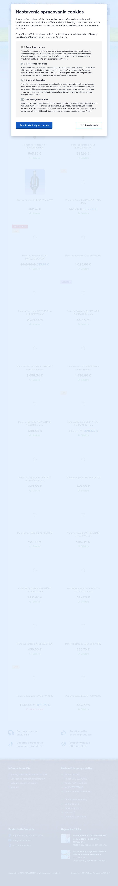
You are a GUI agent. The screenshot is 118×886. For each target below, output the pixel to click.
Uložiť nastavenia (89, 125)
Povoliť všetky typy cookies (34, 125)
